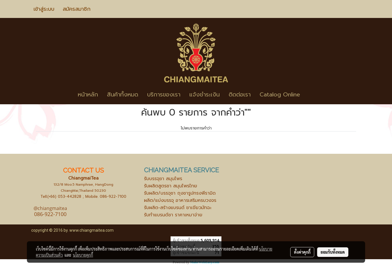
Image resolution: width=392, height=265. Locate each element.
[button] (313, 94)
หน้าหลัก (88, 94)
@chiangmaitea (50, 208)
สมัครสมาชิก (76, 9)
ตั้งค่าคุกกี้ (302, 252)
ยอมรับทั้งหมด (333, 252)
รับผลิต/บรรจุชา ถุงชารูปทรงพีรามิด (180, 193)
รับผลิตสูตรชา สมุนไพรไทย (170, 185)
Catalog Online (280, 94)
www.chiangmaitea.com (91, 230)
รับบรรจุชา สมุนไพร (163, 178)
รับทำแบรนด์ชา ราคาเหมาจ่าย (173, 214)
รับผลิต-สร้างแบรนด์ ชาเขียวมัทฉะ (177, 207)
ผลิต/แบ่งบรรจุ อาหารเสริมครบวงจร (180, 200)
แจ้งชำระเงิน (204, 94)
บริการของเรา (163, 94)
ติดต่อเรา (240, 94)
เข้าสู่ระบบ (44, 9)
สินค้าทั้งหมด (122, 94)
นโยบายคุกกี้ (83, 254)
